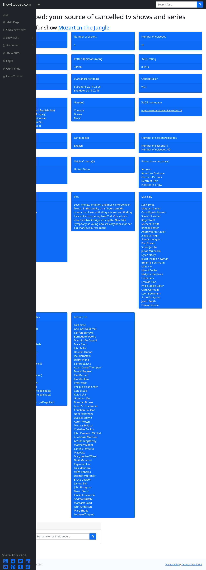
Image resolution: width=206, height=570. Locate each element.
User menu (19, 45)
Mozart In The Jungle (119, 35)
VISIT (156, 94)
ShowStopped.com (17, 4)
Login (8, 61)
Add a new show (14, 30)
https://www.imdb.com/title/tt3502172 (173, 118)
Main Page (11, 22)
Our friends (11, 68)
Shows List (19, 37)
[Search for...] (176, 4)
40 (154, 52)
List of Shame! (13, 76)
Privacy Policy (172, 564)
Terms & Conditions (192, 564)
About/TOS (11, 53)
